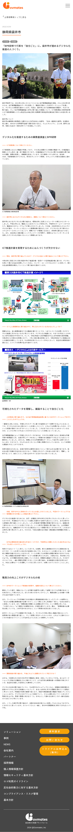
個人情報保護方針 (13, 769)
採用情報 (8, 763)
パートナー (10, 756)
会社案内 (8, 750)
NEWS (7, 744)
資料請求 (54, 731)
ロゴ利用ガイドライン (16, 781)
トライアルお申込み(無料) (54, 750)
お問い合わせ (54, 740)
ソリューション (12, 732)
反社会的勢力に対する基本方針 (21, 787)
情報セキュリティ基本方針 (18, 775)
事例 (6, 738)
